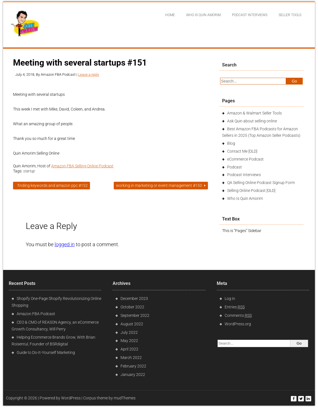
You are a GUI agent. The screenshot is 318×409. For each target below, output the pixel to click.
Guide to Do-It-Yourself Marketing (46, 352)
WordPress (71, 398)
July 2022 (129, 332)
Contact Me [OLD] (242, 151)
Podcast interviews (249, 15)
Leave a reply (88, 74)
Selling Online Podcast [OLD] (251, 190)
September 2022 (135, 315)
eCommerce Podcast (245, 159)
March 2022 (131, 357)
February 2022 (133, 366)
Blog (231, 143)
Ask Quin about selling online (252, 121)
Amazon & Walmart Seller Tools (254, 113)
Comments (238, 315)
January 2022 (133, 374)
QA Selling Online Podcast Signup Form (261, 182)
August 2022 (132, 324)
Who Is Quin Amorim (203, 15)
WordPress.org (238, 324)
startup (29, 171)
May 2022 (129, 340)
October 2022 (132, 307)
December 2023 (134, 298)
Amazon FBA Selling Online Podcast (82, 166)
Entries (235, 307)
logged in (65, 244)
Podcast (234, 167)
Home (170, 15)
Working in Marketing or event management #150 (161, 185)
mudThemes (125, 398)
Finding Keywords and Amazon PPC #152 (51, 185)
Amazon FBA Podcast (36, 313)
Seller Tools (290, 15)
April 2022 (129, 349)
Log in (230, 298)
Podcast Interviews (244, 174)
